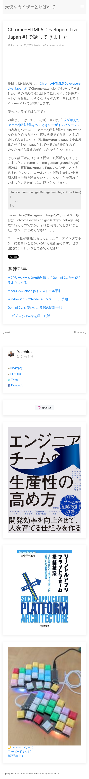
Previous (80, 332)
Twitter (15, 379)
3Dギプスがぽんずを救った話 (29, 316)
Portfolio (15, 373)
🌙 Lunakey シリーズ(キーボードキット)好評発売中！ (20, 751)
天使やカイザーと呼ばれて (30, 6)
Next (6, 332)
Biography (16, 368)
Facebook (17, 385)
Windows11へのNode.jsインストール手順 (38, 299)
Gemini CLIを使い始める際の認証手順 (35, 307)
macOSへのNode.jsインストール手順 (34, 291)
